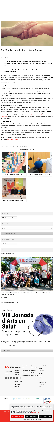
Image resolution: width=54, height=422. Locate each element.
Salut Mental (17, 146)
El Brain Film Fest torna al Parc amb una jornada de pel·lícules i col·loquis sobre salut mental (14, 174)
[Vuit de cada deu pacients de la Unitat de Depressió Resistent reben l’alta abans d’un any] (40, 162)
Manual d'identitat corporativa (34, 376)
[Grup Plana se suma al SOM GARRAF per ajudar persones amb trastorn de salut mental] (14, 188)
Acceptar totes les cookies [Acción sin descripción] (17, 416)
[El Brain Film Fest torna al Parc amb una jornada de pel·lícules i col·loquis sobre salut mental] (14, 162)
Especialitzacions (26, 375)
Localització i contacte (8, 372)
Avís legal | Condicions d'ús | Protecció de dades (42, 383)
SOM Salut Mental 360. (12, 139)
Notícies (13, 53)
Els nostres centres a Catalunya (17, 372)
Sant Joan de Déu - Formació (26, 371)
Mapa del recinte (18, 381)
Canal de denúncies (41, 377)
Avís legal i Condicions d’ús (35, 419)
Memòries (41, 373)
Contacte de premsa (33, 371)
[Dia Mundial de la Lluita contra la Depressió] (27, 29)
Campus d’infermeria (25, 378)
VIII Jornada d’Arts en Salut (9, 303)
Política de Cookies (35, 412)
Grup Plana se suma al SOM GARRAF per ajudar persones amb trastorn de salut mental (14, 200)
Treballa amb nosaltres (17, 385)
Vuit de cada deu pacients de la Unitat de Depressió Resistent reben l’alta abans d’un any (40, 174)
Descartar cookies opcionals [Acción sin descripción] (31, 416)
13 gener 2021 (8, 53)
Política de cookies (26, 419)
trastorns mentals (23, 146)
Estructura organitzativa (17, 377)
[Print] (8, 57)
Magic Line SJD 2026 (8, 254)
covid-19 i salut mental (5, 146)
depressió (12, 146)
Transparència (42, 366)
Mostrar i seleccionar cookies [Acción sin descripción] (45, 416)
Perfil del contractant (41, 369)
